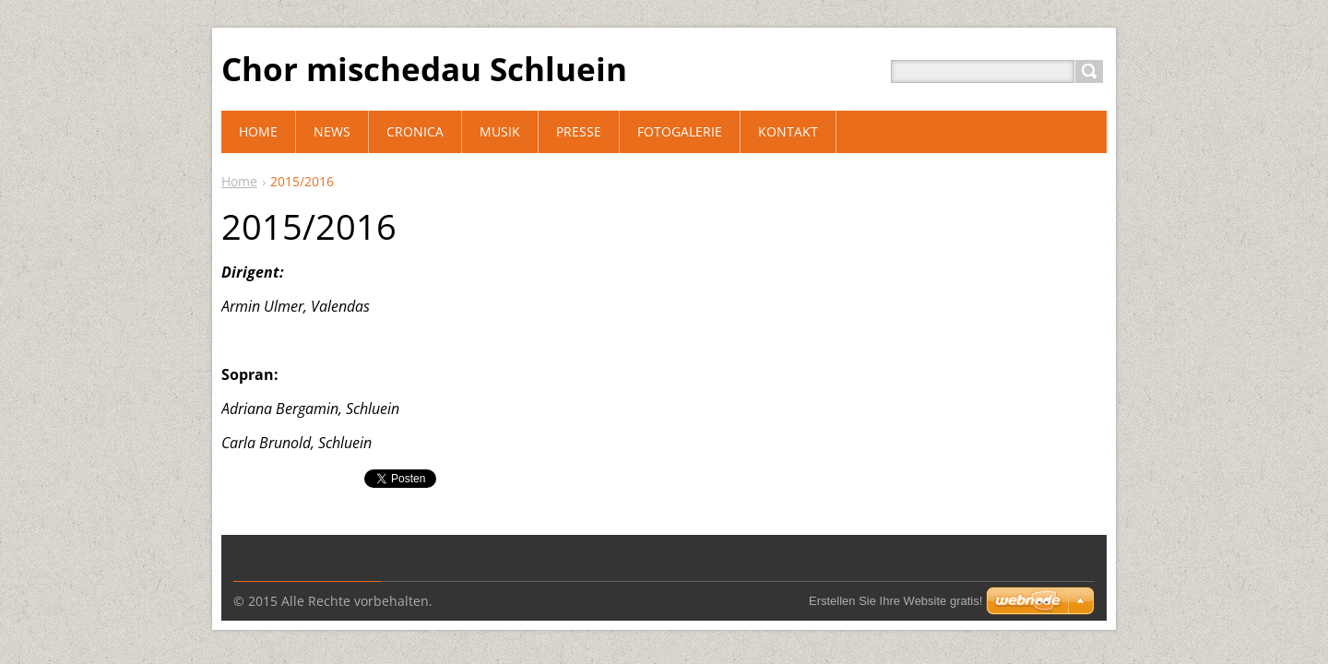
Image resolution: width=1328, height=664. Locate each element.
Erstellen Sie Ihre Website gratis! (895, 601)
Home (239, 181)
